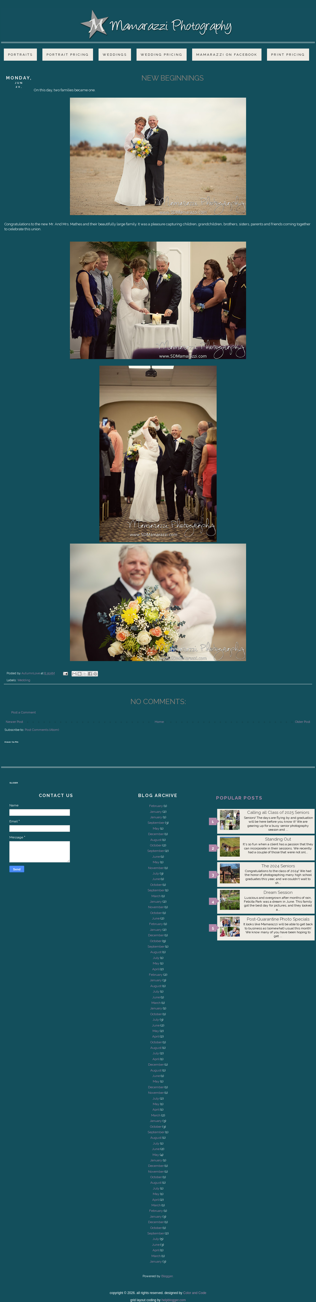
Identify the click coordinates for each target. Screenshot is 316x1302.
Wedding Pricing (161, 55)
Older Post (302, 722)
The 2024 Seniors (278, 865)
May (156, 828)
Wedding (23, 680)
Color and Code (194, 1293)
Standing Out (278, 839)
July (155, 873)
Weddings (115, 55)
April (155, 969)
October (156, 845)
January (156, 812)
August (156, 840)
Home (159, 722)
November (156, 868)
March (156, 896)
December (156, 834)
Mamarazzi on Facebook (226, 55)
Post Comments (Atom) (42, 730)
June (156, 857)
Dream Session (278, 892)
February (156, 806)
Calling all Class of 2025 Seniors (278, 812)
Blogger (167, 1276)
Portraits (20, 55)
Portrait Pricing (68, 55)
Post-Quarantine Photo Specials (278, 919)
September (156, 823)
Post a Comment (23, 712)
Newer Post (14, 722)
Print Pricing (288, 55)
